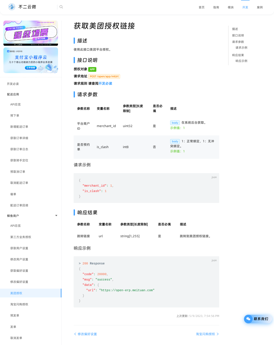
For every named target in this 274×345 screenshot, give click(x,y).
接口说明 (238, 35)
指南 (216, 7)
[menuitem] (201, 7)
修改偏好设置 (19, 282)
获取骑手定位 (19, 160)
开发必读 (13, 84)
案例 (260, 7)
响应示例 (241, 61)
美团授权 (16, 293)
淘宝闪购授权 (19, 304)
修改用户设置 (19, 259)
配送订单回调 (19, 205)
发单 (13, 327)
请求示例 (241, 47)
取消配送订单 (19, 183)
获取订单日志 (19, 149)
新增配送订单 (19, 126)
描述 (235, 29)
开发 (245, 7)
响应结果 (238, 55)
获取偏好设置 (19, 270)
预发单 (14, 315)
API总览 (15, 104)
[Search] (74, 7)
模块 (231, 7)
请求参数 (238, 42)
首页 (202, 7)
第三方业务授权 (20, 237)
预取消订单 (17, 172)
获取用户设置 (19, 248)
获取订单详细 (19, 138)
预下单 (14, 115)
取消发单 (16, 338)
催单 (13, 194)
